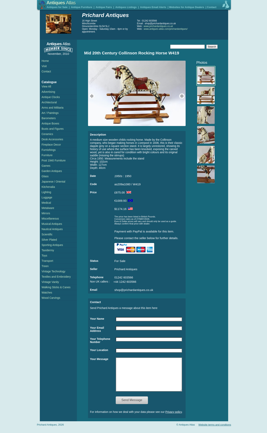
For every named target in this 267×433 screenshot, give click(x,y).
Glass (45, 176)
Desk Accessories (52, 139)
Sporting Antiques (52, 245)
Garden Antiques (52, 171)
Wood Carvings (51, 297)
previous (91, 96)
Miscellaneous (50, 218)
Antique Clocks (51, 97)
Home (45, 60)
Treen (45, 266)
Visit (44, 66)
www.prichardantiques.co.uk (158, 26)
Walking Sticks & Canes (56, 287)
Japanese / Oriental (53, 181)
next (182, 96)
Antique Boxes (50, 123)
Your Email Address (97, 329)
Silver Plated (49, 239)
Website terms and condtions (214, 430)
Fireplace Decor (51, 144)
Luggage (47, 197)
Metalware (48, 208)
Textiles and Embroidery (56, 276)
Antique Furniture (81, 7)
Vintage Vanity (50, 282)
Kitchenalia (48, 186)
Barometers (49, 118)
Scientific (47, 234)
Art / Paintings (50, 112)
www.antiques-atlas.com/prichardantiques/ (166, 29)
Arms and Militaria (52, 107)
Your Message (99, 359)
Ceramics (47, 134)
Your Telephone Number (100, 340)
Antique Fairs (104, 7)
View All (46, 86)
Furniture (47, 155)
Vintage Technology (53, 271)
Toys (44, 255)
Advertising (48, 91)
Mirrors (46, 213)
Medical (46, 202)
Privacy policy (173, 417)
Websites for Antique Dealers (186, 7)
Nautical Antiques (52, 229)
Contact (211, 7)
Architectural (49, 102)
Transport (47, 260)
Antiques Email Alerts (153, 7)
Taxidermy (48, 250)
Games (46, 165)
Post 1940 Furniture (54, 160)
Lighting (46, 192)
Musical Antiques (52, 223)
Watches (47, 292)
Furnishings (49, 149)
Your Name (97, 318)
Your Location (99, 350)
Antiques (61, 2)
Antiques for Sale (57, 7)
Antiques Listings (126, 7)
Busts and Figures (53, 128)
